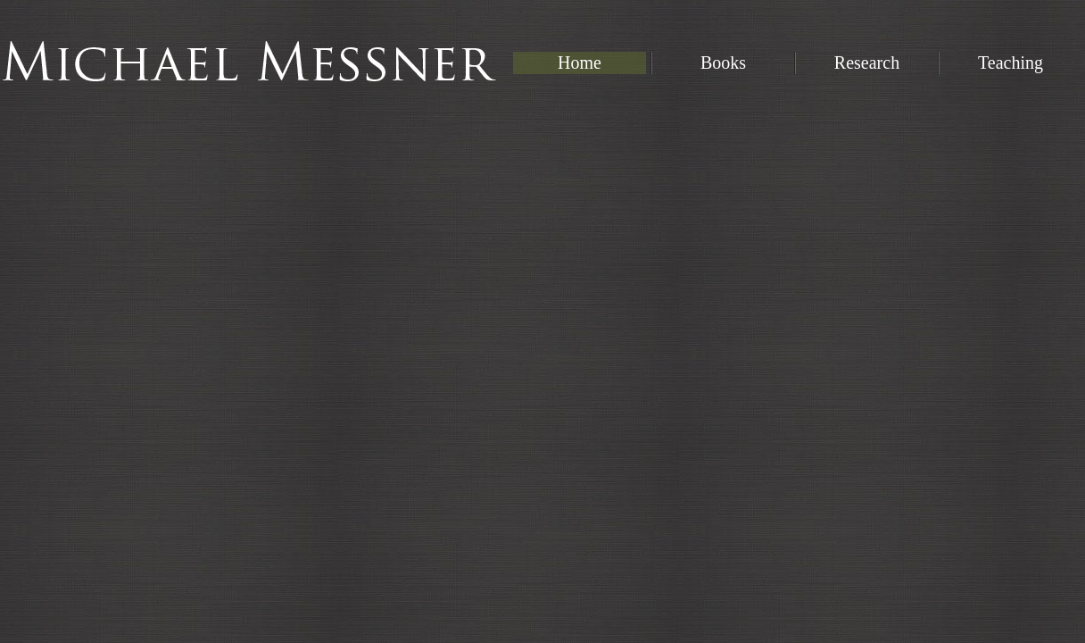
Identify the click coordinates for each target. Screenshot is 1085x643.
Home (579, 62)
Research (866, 62)
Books (723, 62)
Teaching (1010, 62)
